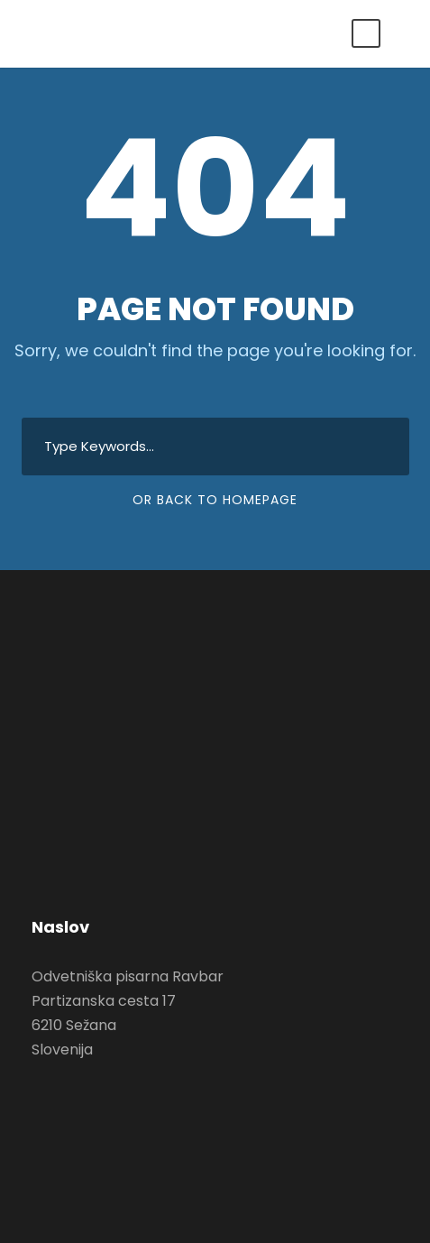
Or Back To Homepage (215, 500)
